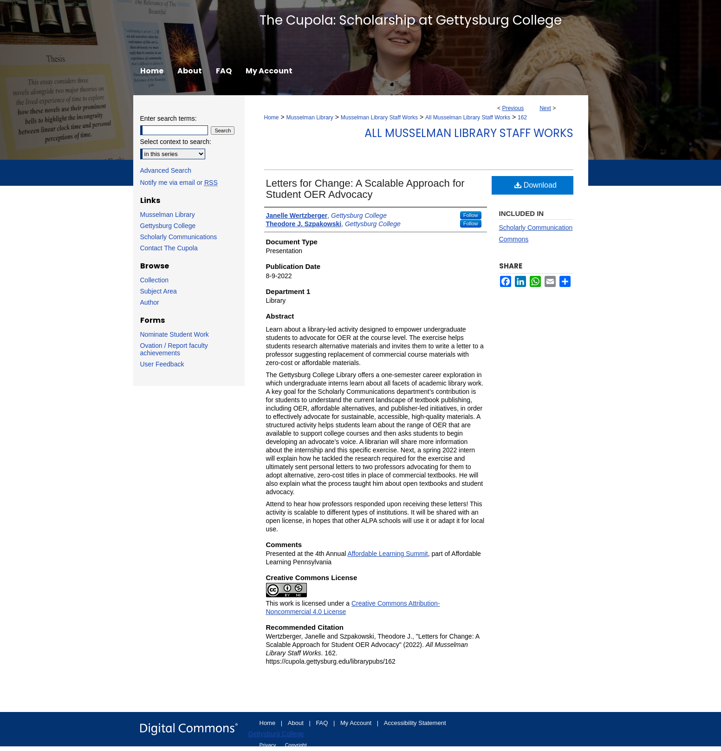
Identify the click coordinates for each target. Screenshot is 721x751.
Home (271, 117)
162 (522, 117)
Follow (470, 215)
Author (149, 302)
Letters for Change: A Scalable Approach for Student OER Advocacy (365, 188)
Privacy (269, 745)
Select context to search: (175, 141)
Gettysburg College (168, 225)
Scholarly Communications (178, 237)
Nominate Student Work (174, 334)
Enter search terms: (168, 118)
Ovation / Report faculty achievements (174, 349)
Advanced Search (166, 170)
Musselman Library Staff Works (379, 117)
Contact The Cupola (169, 248)
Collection (154, 280)
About (296, 722)
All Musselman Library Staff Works (467, 117)
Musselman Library (309, 117)
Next (545, 108)
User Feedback (162, 364)
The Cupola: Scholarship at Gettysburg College (411, 20)
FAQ (323, 722)
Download (535, 185)
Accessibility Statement (415, 722)
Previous (513, 108)
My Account (356, 722)
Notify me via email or (179, 182)
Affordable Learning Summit (387, 553)
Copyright (296, 745)
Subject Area (158, 291)
